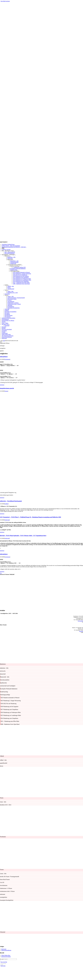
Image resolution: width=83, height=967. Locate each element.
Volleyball (7, 520)
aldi (4, 340)
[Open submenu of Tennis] (8, 290)
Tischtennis (7, 359)
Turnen (6, 391)
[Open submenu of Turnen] (8, 295)
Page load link (4, 962)
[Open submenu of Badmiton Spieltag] (19, 266)
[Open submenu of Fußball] (8, 285)
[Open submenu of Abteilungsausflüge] (19, 271)
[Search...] (10, 959)
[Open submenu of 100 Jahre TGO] (9, 324)
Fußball (6, 503)
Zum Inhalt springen (5, 1)
